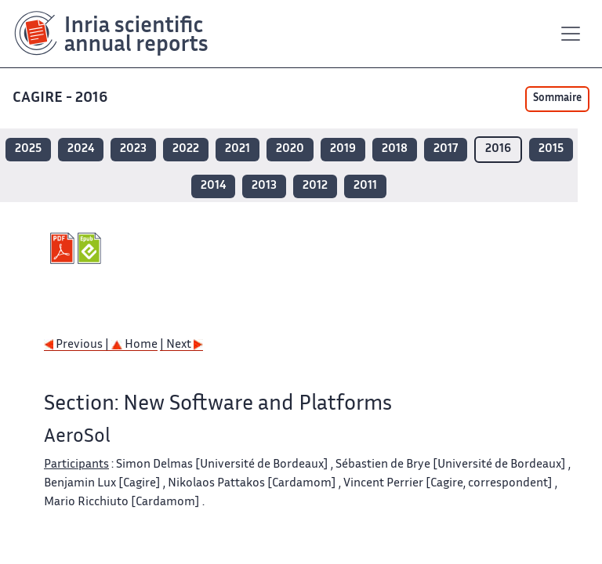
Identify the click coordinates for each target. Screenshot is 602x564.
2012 (315, 186)
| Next (181, 345)
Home (134, 345)
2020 (290, 149)
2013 (264, 186)
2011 (365, 186)
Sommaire (557, 98)
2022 (185, 149)
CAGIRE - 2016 (60, 98)
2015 (551, 149)
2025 (28, 149)
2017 (445, 149)
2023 (133, 149)
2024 (80, 149)
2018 (395, 149)
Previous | (77, 345)
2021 (237, 149)
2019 (343, 149)
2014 (213, 186)
